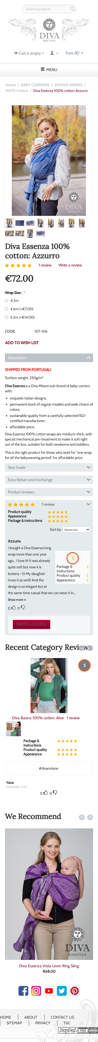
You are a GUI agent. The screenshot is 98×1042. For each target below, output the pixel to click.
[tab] (49, 567)
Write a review (70, 265)
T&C (67, 1023)
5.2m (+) (20, 317)
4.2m (12, 300)
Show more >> (17, 600)
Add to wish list (22, 342)
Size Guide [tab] (49, 467)
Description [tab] (49, 357)
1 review (45, 265)
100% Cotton (16, 90)
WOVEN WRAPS (68, 85)
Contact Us (62, 1017)
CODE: (10, 331)
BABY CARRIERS (35, 85)
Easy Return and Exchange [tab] (49, 479)
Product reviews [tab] (49, 491)
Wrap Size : (14, 293)
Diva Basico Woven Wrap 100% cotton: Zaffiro (49, 718)
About (30, 1017)
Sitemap (14, 1023)
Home (10, 85)
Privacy (42, 1023)
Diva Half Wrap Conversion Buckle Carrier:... (49, 966)
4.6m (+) (19, 309)
